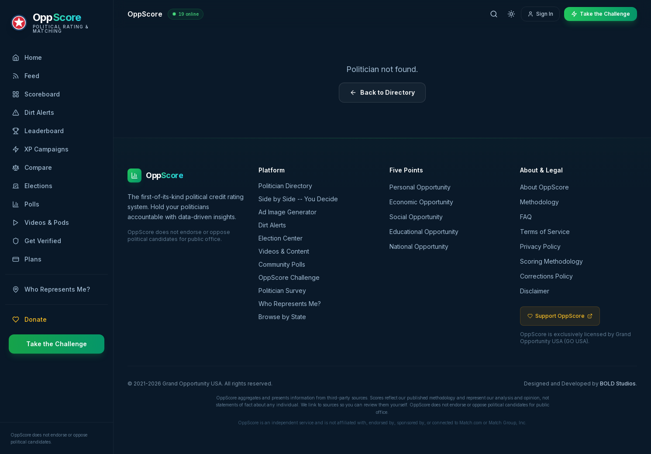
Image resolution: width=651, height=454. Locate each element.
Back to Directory (382, 92)
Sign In (540, 13)
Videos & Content (286, 251)
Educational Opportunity (423, 231)
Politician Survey (285, 290)
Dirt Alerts (275, 225)
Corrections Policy (546, 276)
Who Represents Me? (292, 303)
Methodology (539, 202)
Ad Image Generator (290, 212)
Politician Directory (288, 185)
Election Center (283, 238)
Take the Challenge (56, 343)
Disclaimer (534, 291)
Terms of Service (545, 231)
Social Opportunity (416, 216)
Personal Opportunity (420, 187)
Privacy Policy (540, 246)
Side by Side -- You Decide (301, 199)
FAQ (526, 216)
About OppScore (544, 187)
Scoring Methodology (551, 261)
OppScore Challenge (292, 277)
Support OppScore (559, 316)
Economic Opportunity (421, 202)
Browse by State (285, 316)
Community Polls (284, 264)
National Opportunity (418, 246)
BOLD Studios (618, 383)
